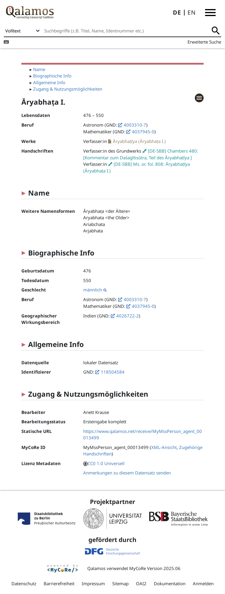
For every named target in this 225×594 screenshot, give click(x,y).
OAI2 (141, 583)
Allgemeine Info (49, 82)
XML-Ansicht (164, 447)
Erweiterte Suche (204, 42)
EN (192, 12)
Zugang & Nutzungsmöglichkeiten (67, 89)
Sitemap (120, 583)
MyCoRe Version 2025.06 (154, 568)
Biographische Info (52, 76)
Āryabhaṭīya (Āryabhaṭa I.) (139, 141)
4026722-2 (127, 316)
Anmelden (203, 583)
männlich (95, 290)
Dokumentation (169, 583)
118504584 (113, 372)
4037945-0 (143, 131)
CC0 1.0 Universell (106, 463)
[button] (210, 12)
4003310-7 (135, 125)
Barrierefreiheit (59, 583)
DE (177, 12)
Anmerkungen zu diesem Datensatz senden (127, 473)
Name (39, 69)
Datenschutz (23, 583)
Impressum (93, 583)
